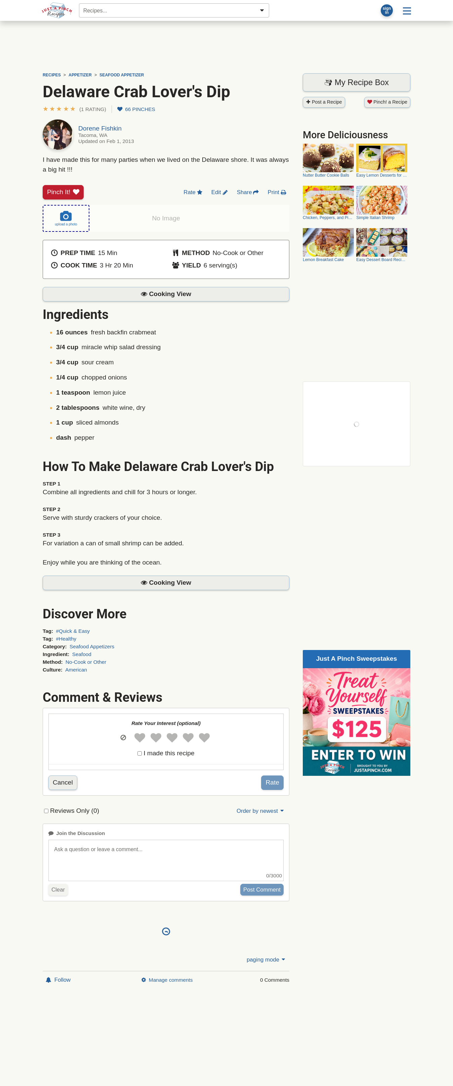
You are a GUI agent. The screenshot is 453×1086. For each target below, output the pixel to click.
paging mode (266, 959)
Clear (58, 889)
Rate (272, 782)
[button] (74, 109)
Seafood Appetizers (92, 646)
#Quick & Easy (73, 631)
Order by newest (261, 811)
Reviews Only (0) (74, 810)
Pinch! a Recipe (387, 102)
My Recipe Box (356, 82)
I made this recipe (168, 753)
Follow (58, 980)
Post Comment (262, 889)
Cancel (63, 782)
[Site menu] (407, 10)
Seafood (81, 654)
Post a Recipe (324, 102)
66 (136, 109)
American (76, 670)
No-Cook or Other (86, 662)
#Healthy (66, 639)
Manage (167, 980)
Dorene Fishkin (100, 128)
